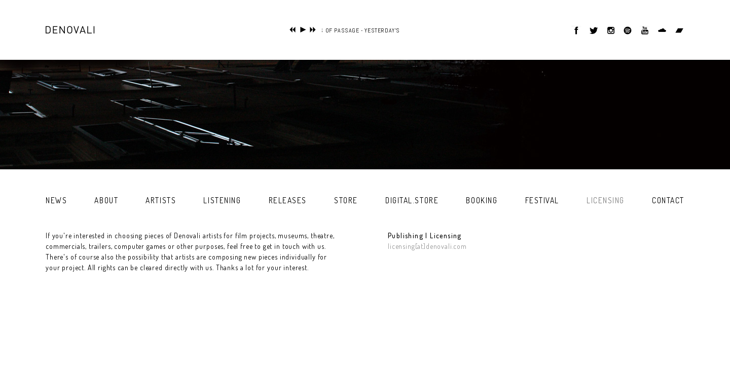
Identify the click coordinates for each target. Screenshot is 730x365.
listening (222, 200)
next (313, 29)
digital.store (412, 200)
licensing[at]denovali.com (427, 246)
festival (542, 200)
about (106, 200)
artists (160, 200)
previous (293, 29)
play (303, 29)
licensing (606, 200)
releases (288, 200)
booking (481, 200)
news (56, 200)
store (346, 200)
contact (668, 200)
